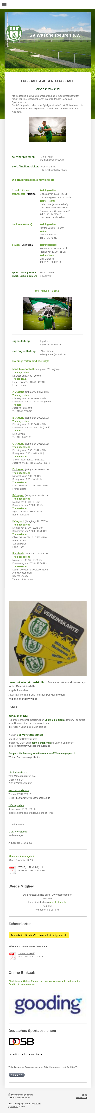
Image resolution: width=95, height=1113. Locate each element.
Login (84, 1094)
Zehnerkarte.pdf (27, 953)
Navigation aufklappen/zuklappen (47, 4)
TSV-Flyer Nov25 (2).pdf (31, 867)
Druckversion (16, 1095)
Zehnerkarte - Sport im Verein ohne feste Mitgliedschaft (39, 935)
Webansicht (81, 1097)
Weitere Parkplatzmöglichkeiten (24, 757)
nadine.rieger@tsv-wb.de (23, 698)
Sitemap (29, 1095)
